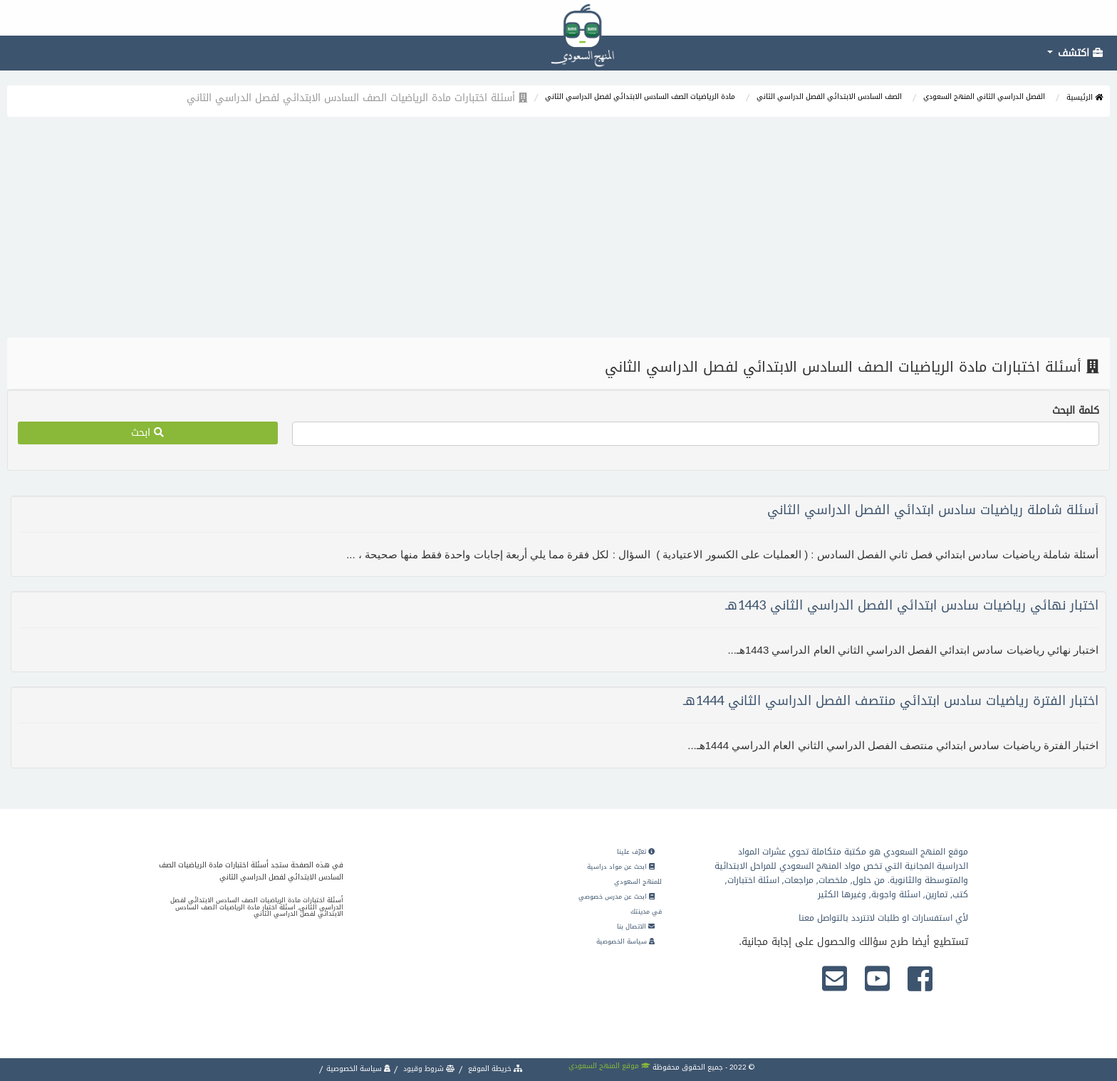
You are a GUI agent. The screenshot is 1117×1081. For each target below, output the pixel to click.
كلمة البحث (1075, 411)
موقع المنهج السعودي (609, 1065)
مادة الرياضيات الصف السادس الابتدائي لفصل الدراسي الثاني (640, 96)
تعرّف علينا (636, 851)
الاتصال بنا (636, 926)
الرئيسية (1084, 97)
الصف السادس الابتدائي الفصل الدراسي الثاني (829, 96)
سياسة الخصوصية (625, 941)
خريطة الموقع (494, 1068)
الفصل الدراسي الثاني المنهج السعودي (984, 96)
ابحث (147, 432)
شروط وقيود (428, 1068)
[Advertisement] (558, 230)
